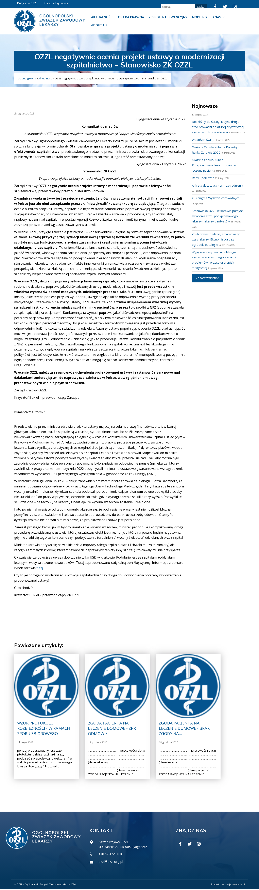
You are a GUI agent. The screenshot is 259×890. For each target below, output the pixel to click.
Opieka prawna (131, 17)
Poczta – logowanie (56, 3)
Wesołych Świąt (203, 145)
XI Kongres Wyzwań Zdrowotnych (217, 203)
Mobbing (199, 17)
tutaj (40, 568)
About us (99, 25)
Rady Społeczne (203, 183)
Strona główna (27, 78)
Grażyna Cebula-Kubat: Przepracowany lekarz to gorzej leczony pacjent (216, 170)
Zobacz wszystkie (207, 283)
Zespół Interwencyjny (168, 17)
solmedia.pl (238, 885)
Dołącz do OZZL (27, 3)
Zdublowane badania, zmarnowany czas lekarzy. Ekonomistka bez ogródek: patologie (218, 244)
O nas (218, 17)
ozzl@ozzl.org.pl (111, 862)
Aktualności (102, 17)
